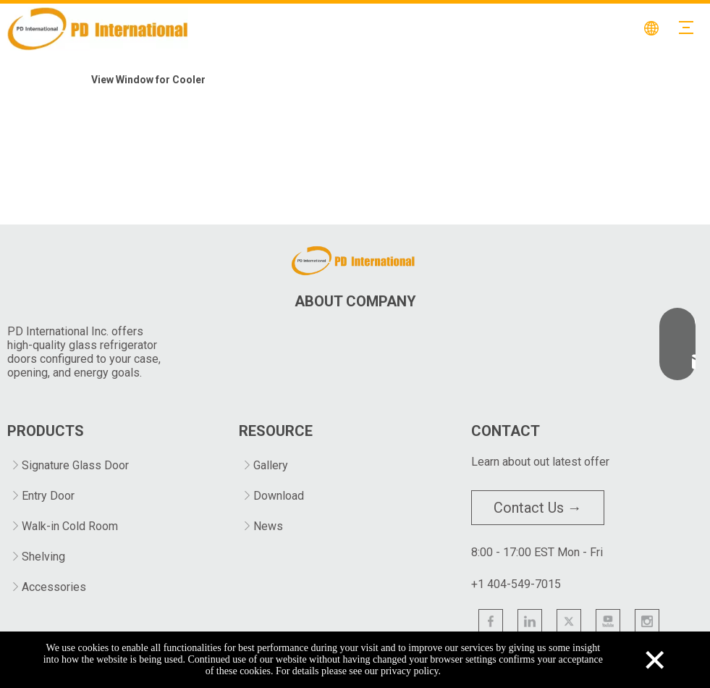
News (268, 526)
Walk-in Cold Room (70, 526)
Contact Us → (538, 507)
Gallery (270, 465)
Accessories (54, 587)
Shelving (43, 556)
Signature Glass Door (75, 465)
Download (278, 496)
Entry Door (48, 496)
